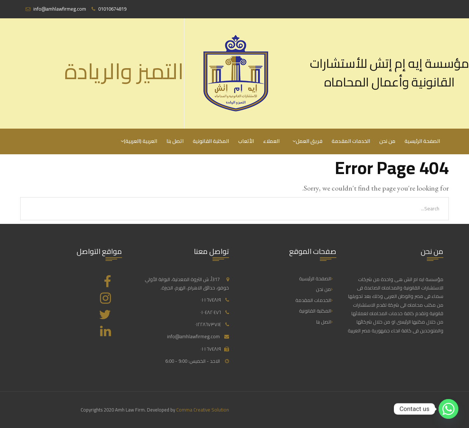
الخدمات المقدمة (351, 141)
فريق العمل (309, 141)
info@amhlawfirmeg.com (193, 336)
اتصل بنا (175, 141)
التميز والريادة (124, 71)
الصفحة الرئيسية (422, 141)
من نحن (387, 141)
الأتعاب (246, 141)
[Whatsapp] (448, 409)
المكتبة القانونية (211, 141)
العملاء (271, 141)
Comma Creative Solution (202, 409)
